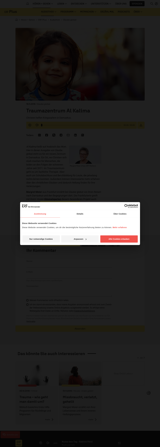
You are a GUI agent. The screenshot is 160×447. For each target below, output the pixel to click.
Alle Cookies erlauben (119, 239)
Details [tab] (80, 214)
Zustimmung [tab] (40, 214)
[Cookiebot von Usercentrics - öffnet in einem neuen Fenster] (126, 206)
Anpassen (80, 239)
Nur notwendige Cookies (41, 239)
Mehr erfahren (120, 227)
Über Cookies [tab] (120, 214)
